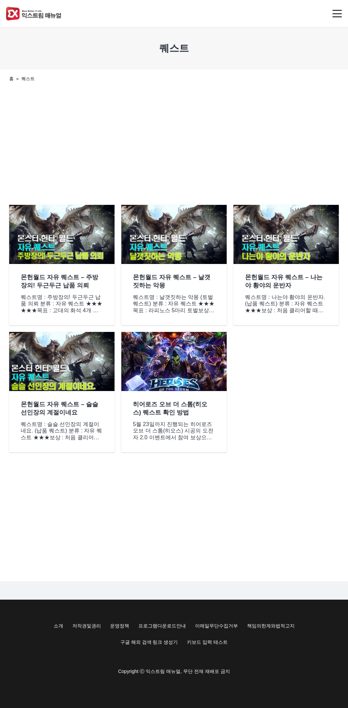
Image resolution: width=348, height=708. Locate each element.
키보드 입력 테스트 (207, 642)
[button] (337, 13)
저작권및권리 (86, 626)
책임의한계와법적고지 (271, 626)
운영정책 (119, 626)
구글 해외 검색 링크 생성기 (149, 642)
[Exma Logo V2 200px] (34, 13)
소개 (58, 626)
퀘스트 (28, 78)
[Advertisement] (174, 142)
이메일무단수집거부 (216, 626)
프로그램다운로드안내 (162, 626)
